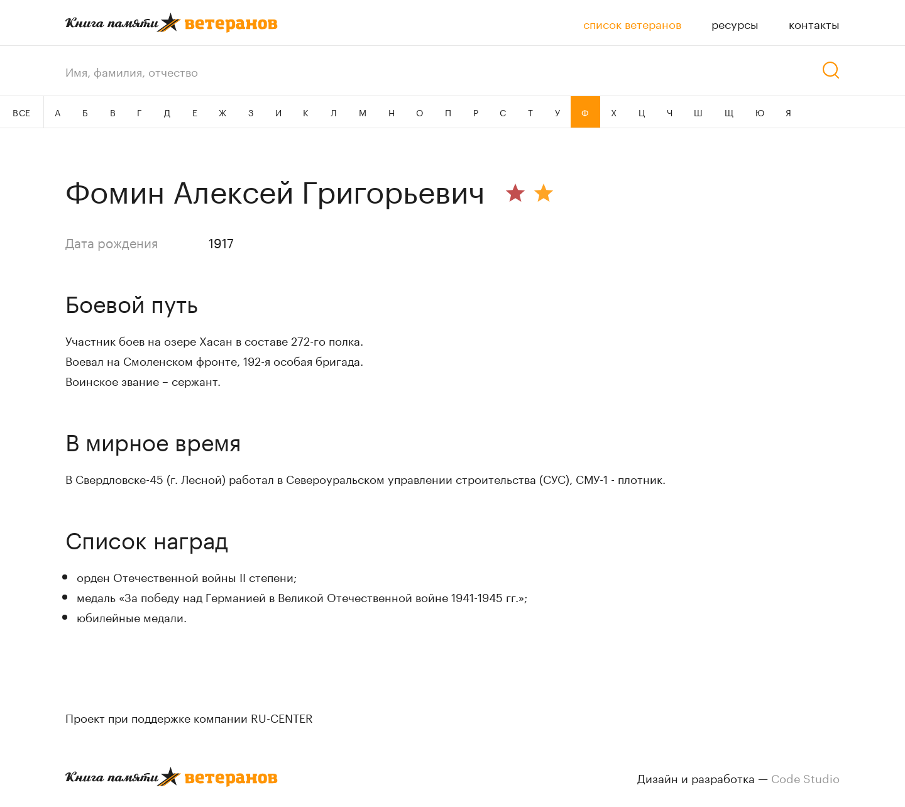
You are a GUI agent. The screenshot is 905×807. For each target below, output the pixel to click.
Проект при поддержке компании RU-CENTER (189, 716)
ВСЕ (22, 112)
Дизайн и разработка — (738, 777)
